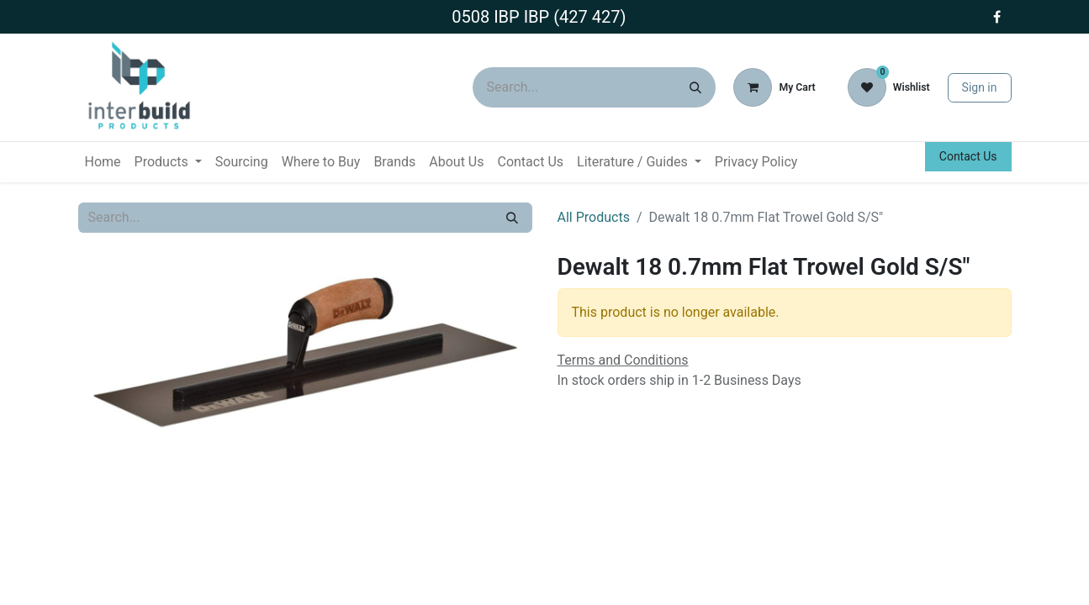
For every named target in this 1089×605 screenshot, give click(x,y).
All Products (594, 217)
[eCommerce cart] (774, 87)
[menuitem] (103, 162)
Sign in (979, 87)
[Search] (695, 87)
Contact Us (968, 156)
